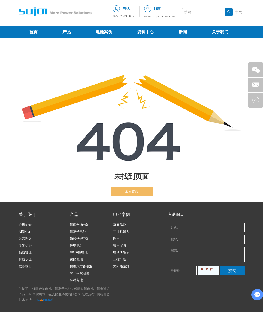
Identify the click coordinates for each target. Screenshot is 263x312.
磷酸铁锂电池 (79, 238)
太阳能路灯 (121, 266)
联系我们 (25, 266)
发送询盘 (176, 214)
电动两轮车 (121, 252)
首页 (33, 32)
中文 (238, 12)
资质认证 (25, 259)
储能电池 (76, 259)
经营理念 (25, 238)
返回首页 (131, 191)
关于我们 (220, 32)
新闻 (183, 32)
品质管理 (25, 252)
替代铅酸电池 (79, 273)
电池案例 (104, 32)
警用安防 (119, 245)
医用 (116, 238)
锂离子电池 (78, 231)
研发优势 (25, 245)
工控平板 (119, 259)
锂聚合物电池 (79, 225)
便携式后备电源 (81, 266)
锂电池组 (76, 245)
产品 (66, 32)
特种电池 (76, 280)
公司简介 (25, 225)
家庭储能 (119, 225)
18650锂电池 (79, 252)
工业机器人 (121, 231)
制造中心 (25, 231)
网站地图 (103, 294)
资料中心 (145, 32)
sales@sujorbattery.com (159, 16)
